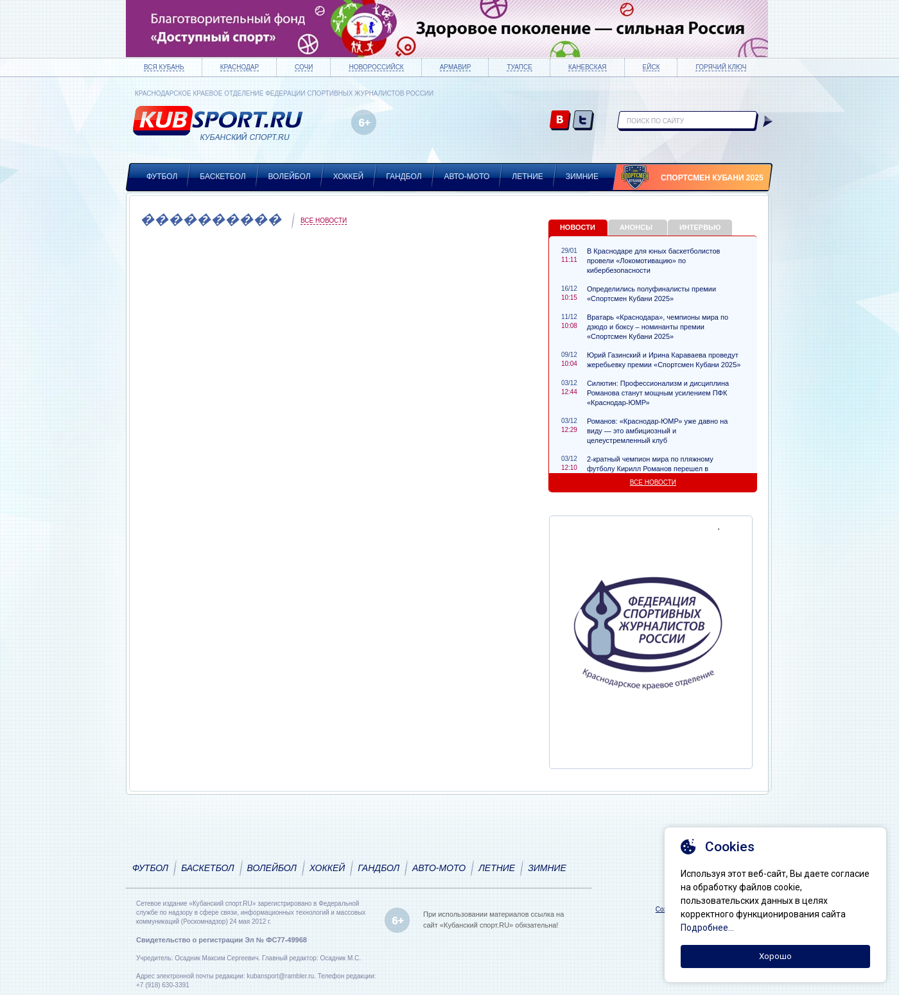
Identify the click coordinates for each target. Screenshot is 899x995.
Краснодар (239, 67)
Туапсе (519, 67)
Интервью (699, 227)
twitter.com (583, 121)
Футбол (161, 176)
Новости (577, 227)
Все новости (324, 220)
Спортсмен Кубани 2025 (712, 177)
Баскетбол (222, 176)
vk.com (560, 121)
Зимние (582, 176)
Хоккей (348, 176)
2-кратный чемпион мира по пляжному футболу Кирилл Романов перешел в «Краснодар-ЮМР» (650, 468)
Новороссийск (376, 67)
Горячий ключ (720, 67)
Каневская (587, 67)
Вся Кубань (164, 67)
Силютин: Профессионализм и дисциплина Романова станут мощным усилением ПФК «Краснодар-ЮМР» (658, 392)
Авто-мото (467, 176)
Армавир (455, 67)
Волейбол (289, 176)
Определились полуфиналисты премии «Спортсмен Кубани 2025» (651, 293)
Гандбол (403, 176)
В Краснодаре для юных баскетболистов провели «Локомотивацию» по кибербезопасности (653, 260)
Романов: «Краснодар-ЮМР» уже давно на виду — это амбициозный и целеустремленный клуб (657, 430)
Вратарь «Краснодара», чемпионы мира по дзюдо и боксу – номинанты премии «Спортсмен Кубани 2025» (657, 326)
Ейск (651, 67)
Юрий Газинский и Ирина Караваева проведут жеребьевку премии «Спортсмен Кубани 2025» (663, 359)
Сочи (304, 67)
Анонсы (636, 227)
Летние (527, 176)
